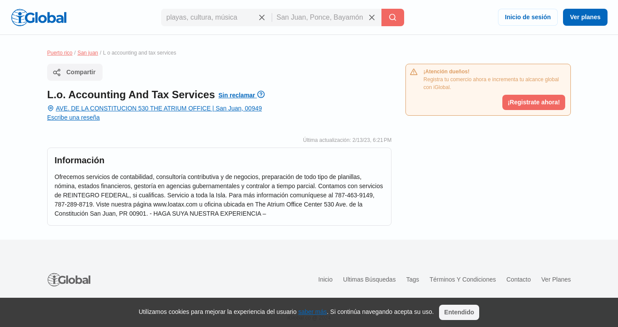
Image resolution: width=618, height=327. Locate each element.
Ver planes (585, 17)
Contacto (518, 279)
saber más (312, 311)
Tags (412, 279)
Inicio (325, 279)
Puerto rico (59, 53)
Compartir (74, 72)
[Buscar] (392, 17)
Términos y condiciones (462, 279)
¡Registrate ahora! (534, 102)
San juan (87, 53)
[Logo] (38, 17)
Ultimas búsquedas (369, 279)
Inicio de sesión (528, 17)
